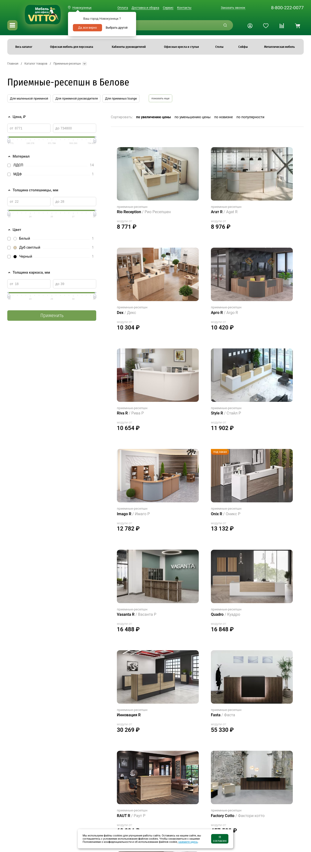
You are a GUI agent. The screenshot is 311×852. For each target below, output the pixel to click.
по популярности (250, 117)
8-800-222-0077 (287, 7)
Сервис (168, 7)
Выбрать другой (117, 27)
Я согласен (219, 839)
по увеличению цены (153, 117)
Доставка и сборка (145, 7)
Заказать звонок (233, 7)
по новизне (223, 117)
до (57, 128)
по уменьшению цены (193, 117)
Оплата (122, 7)
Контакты (184, 7)
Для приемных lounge (121, 98)
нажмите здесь (188, 842)
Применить (51, 315)
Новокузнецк (82, 7)
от (11, 128)
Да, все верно (87, 27)
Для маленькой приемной (29, 98)
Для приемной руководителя (76, 98)
